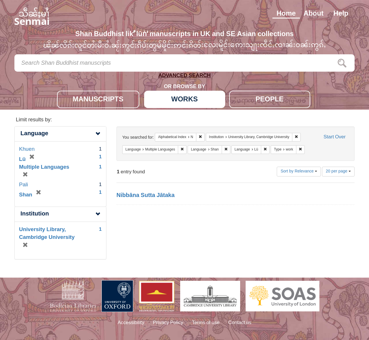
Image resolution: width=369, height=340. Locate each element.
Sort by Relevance (298, 171)
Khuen (27, 149)
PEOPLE (269, 99)
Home (286, 13)
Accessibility (131, 322)
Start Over (334, 137)
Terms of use (206, 322)
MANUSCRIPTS (98, 99)
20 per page (338, 171)
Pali (23, 185)
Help (340, 13)
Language (34, 133)
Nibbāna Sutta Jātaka (145, 195)
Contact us (240, 322)
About (313, 13)
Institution (34, 214)
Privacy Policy (168, 322)
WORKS (184, 99)
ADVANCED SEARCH (184, 76)
